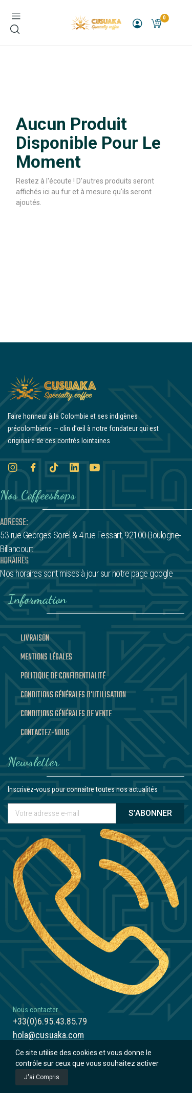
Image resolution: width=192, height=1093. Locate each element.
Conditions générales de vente (66, 714)
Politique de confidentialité (62, 676)
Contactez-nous (44, 733)
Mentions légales (46, 657)
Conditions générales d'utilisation (73, 695)
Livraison (34, 638)
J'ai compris (41, 1077)
